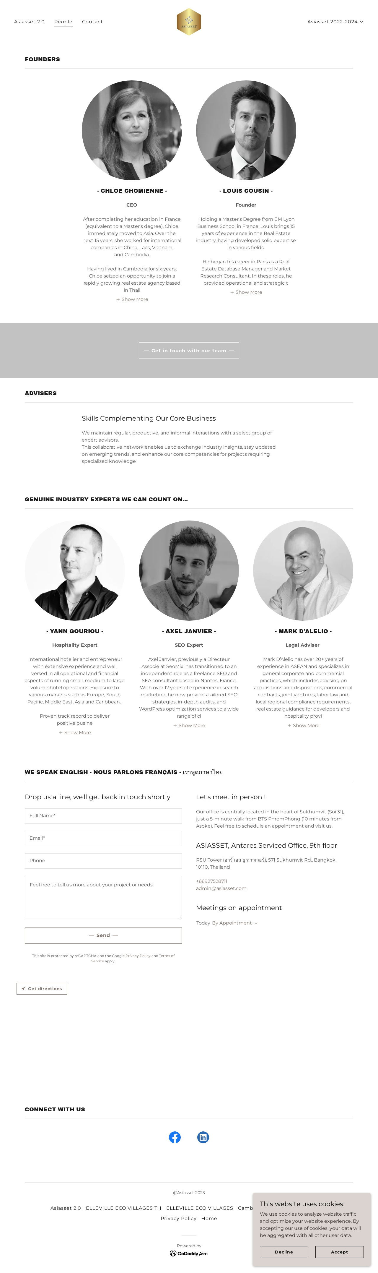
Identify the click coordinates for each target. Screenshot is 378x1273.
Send (103, 935)
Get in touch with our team (189, 350)
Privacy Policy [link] (138, 955)
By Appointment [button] (232, 923)
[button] (335, 21)
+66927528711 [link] (211, 881)
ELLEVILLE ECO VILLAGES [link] (199, 1208)
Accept (339, 1251)
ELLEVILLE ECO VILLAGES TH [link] (124, 1208)
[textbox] (103, 816)
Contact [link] (92, 22)
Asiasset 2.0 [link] (29, 22)
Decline (284, 1251)
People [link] (63, 22)
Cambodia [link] (251, 1208)
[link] (189, 21)
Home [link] (209, 1218)
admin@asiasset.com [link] (221, 888)
